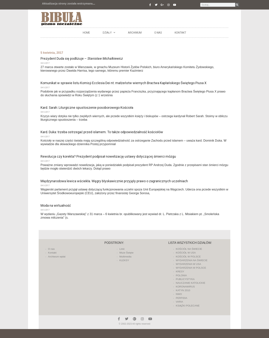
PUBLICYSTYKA (185, 279)
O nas (158, 32)
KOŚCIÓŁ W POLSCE (188, 256)
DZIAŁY (109, 32)
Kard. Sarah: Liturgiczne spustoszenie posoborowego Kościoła (87, 107)
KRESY (180, 271)
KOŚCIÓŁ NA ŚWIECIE (189, 249)
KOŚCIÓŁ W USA (186, 252)
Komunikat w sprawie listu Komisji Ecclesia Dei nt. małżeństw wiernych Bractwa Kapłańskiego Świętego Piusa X (123, 83)
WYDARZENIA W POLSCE (191, 267)
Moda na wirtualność (56, 205)
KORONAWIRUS (185, 286)
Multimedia (125, 256)
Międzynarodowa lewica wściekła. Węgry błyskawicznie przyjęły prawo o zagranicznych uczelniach (114, 181)
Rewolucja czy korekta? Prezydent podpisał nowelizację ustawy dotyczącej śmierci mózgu (108, 156)
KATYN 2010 (183, 290)
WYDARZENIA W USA (188, 264)
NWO (179, 294)
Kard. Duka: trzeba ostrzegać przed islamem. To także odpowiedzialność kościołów (102, 132)
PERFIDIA (181, 298)
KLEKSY (124, 260)
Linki (121, 249)
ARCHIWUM (135, 32)
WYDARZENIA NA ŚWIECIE (192, 260)
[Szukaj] (237, 5)
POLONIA (181, 275)
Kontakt (180, 32)
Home (86, 32)
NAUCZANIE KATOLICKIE (190, 282)
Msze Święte (126, 252)
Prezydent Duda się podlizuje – (82, 58)
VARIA (179, 301)
